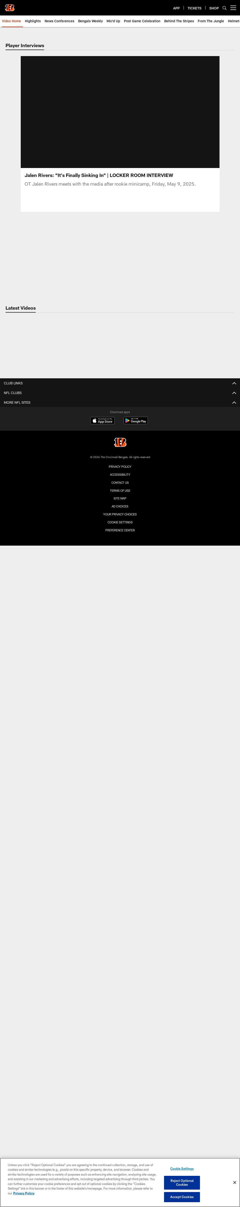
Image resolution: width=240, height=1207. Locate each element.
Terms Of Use (120, 1117)
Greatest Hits (120, 643)
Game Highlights (120, 592)
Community (120, 527)
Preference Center (120, 1156)
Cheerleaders (120, 725)
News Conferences (120, 600)
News (120, 974)
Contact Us (120, 471)
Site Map (120, 1124)
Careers (120, 480)
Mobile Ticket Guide (120, 952)
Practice (120, 690)
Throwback (120, 699)
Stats (120, 428)
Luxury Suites (120, 935)
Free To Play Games (120, 763)
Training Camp (120, 463)
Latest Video (120, 574)
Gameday (120, 682)
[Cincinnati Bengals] (120, 1069)
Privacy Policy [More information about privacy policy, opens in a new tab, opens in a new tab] (23, 1193)
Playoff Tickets (120, 926)
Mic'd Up (120, 609)
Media (120, 510)
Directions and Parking (120, 879)
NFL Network (120, 652)
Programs (120, 982)
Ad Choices (120, 1132)
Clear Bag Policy (120, 862)
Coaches (120, 420)
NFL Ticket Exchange (120, 772)
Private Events (120, 888)
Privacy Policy (120, 1093)
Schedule (120, 746)
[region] (120, 1182)
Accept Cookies (182, 1197)
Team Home (120, 403)
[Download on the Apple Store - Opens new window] (102, 1047)
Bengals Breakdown (120, 626)
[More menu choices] (233, 8)
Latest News (120, 501)
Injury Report (120, 437)
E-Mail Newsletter (120, 519)
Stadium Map (120, 871)
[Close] (234, 1182)
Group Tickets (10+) (120, 944)
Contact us (120, 1109)
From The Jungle (120, 583)
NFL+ (120, 798)
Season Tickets (120, 909)
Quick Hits (120, 544)
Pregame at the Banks (120, 845)
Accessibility (120, 1101)
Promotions (120, 789)
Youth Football (120, 1008)
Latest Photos (120, 673)
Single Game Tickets (120, 918)
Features (120, 635)
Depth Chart (120, 446)
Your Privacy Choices (120, 1140)
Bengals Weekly (120, 617)
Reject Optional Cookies (182, 1182)
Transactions (120, 454)
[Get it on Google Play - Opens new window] (135, 1049)
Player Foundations (120, 991)
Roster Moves (120, 536)
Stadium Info (120, 819)
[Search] (224, 8)
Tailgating (120, 836)
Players (120, 411)
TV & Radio (120, 755)
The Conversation (120, 553)
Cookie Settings (120, 1148)
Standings (120, 780)
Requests (120, 999)
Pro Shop (120, 853)
